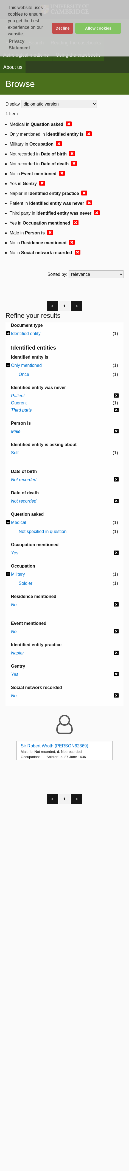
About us (12, 67)
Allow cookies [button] (98, 28)
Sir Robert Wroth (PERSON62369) (54, 746)
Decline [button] (62, 28)
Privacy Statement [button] (19, 44)
